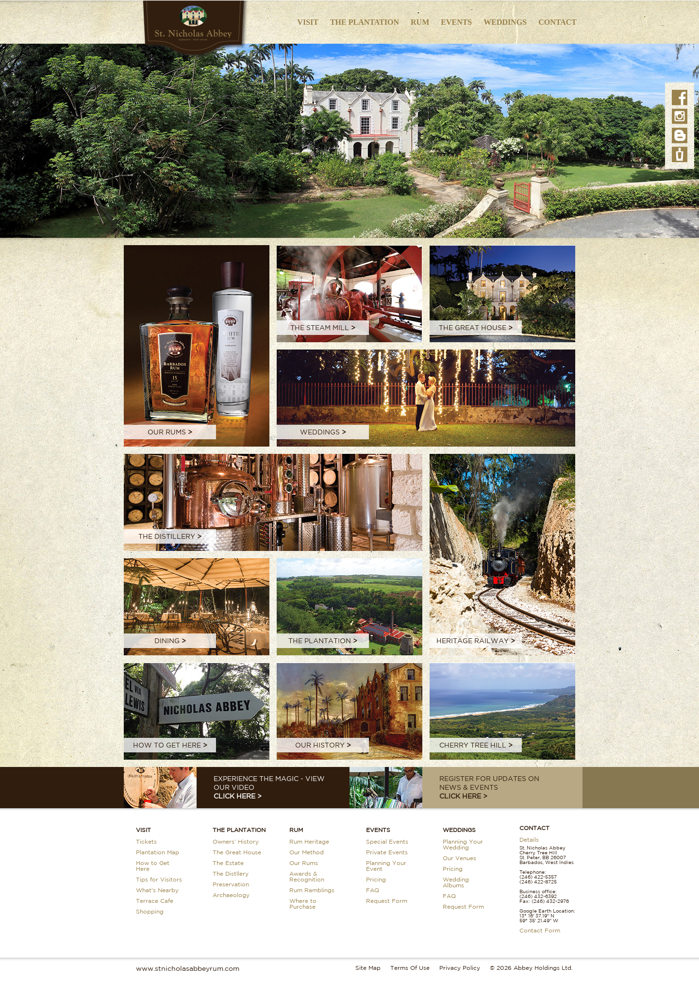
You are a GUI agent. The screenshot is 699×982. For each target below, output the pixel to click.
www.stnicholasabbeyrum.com (187, 968)
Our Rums (303, 863)
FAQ (372, 890)
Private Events (387, 852)
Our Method (306, 852)
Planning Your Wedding (463, 844)
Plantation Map (157, 852)
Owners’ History (236, 841)
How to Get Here (152, 866)
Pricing (376, 879)
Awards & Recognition (306, 876)
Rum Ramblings (311, 890)
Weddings (505, 22)
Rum (420, 22)
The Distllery (231, 873)
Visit (307, 22)
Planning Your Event (386, 866)
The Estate (228, 863)
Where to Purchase (302, 904)
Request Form (386, 901)
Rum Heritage (309, 841)
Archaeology (231, 895)
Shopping (150, 911)
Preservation (231, 884)
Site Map (368, 968)
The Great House (237, 852)
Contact (557, 22)
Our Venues (459, 858)
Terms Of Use (410, 968)
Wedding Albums (456, 882)
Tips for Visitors (159, 879)
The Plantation (364, 22)
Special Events (387, 841)
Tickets (146, 841)
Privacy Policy (459, 968)
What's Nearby (157, 890)
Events (456, 22)
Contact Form (539, 930)
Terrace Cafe (154, 901)
